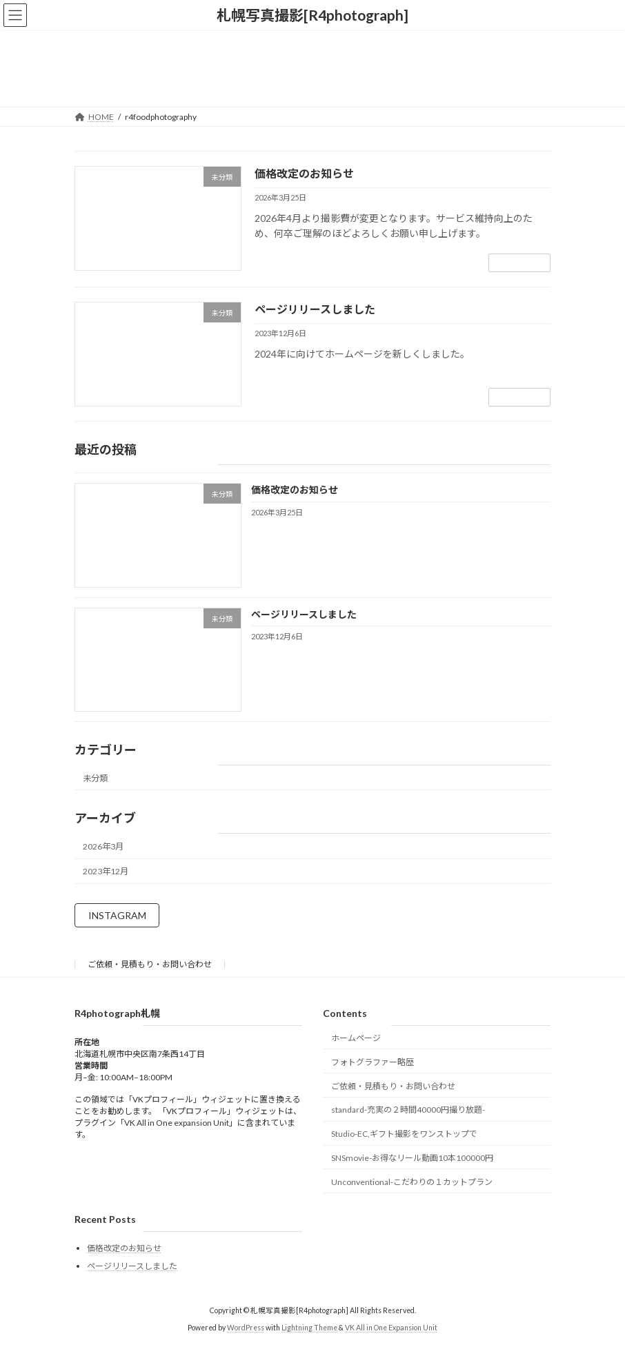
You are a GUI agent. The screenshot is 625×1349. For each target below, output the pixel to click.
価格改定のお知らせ (304, 173)
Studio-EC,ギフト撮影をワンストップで (404, 1134)
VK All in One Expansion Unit (391, 1328)
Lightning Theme (309, 1328)
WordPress (245, 1328)
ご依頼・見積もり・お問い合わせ (150, 964)
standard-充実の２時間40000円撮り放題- (408, 1109)
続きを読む (519, 263)
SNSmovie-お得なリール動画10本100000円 (412, 1158)
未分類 (95, 777)
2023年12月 (105, 871)
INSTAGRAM (117, 915)
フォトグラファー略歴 (372, 1062)
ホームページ (356, 1038)
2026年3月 (103, 846)
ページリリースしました (315, 309)
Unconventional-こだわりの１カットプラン (412, 1182)
